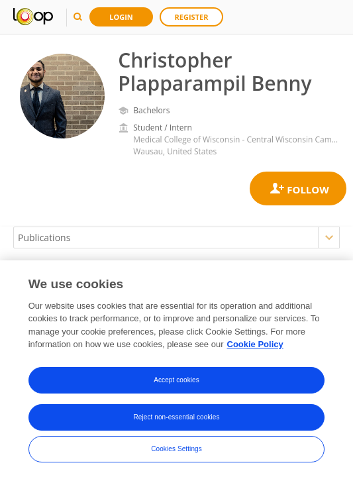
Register (192, 17)
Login (121, 17)
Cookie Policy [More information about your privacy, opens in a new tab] (255, 347)
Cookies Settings (176, 450)
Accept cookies (176, 382)
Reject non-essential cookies (176, 419)
